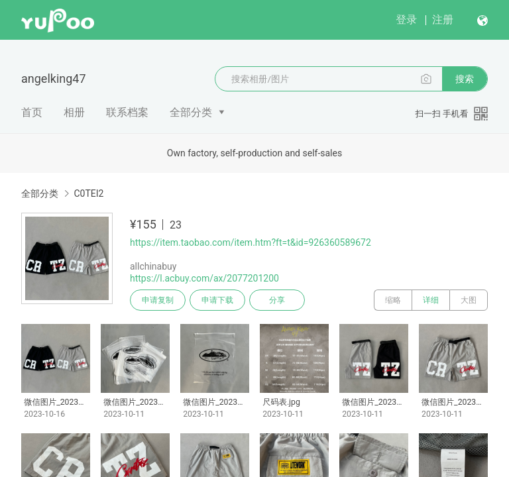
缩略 (393, 300)
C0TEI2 (88, 193)
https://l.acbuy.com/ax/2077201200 (204, 278)
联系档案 (127, 112)
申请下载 (217, 300)
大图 (469, 300)
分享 (277, 300)
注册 (442, 19)
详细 (431, 300)
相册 (74, 112)
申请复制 (158, 300)
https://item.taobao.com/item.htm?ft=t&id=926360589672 (250, 242)
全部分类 (191, 112)
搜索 (464, 79)
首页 (31, 112)
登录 (406, 19)
